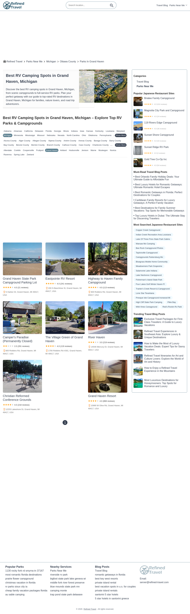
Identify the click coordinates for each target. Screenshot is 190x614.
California (28, 131)
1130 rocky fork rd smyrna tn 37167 (24, 570)
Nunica (113, 150)
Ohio (84, 135)
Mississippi (30, 135)
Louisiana (110, 131)
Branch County (53, 145)
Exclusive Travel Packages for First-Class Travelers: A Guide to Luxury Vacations (158, 322)
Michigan (51, 61)
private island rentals (106, 590)
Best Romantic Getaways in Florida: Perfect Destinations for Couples (158, 193)
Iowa (82, 131)
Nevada (61, 135)
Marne (93, 150)
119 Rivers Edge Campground (159, 126)
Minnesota (18, 135)
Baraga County (100, 141)
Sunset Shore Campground (159, 138)
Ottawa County (68, 61)
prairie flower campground (19, 578)
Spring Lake (19, 154)
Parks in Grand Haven (92, 61)
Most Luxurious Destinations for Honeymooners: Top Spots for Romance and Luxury (156, 383)
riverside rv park (59, 574)
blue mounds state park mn (65, 586)
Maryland (121, 131)
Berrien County (38, 145)
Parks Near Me (177, 5)
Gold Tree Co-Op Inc (159, 162)
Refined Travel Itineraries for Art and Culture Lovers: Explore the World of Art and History (159, 358)
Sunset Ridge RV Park (159, 150)
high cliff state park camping (149, 302)
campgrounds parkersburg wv (149, 257)
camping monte (58, 590)
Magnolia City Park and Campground (159, 113)
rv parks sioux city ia (16, 586)
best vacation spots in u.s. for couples (115, 586)
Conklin (17, 150)
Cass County (84, 145)
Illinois (66, 131)
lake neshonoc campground (149, 275)
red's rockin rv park (172, 307)
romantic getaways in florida (110, 574)
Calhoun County (69, 145)
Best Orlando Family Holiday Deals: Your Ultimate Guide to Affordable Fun (156, 178)
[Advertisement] (94, 32)
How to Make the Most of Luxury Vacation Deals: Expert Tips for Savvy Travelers (159, 346)
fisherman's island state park (149, 280)
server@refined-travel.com (154, 582)
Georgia (57, 131)
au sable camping (14, 594)
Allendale (8, 150)
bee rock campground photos (149, 248)
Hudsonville (74, 150)
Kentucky (99, 131)
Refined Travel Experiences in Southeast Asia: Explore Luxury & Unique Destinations (157, 334)
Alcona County (10, 141)
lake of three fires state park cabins (153, 239)
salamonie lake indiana (146, 271)
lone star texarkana (145, 293)
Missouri (40, 135)
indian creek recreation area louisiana (153, 234)
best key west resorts (106, 578)
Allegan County (39, 141)
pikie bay (172, 302)
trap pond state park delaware (66, 594)
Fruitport (39, 150)
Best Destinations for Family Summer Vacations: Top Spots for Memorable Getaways (159, 209)
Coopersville (28, 150)
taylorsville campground (146, 253)
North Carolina (73, 135)
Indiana (74, 131)
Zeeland (30, 154)
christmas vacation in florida (20, 582)
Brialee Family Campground (159, 101)
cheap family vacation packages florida (26, 590)
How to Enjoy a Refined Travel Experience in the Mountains (155, 371)
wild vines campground (146, 307)
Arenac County (85, 141)
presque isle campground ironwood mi (153, 298)
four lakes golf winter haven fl (150, 284)
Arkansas (18, 131)
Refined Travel (14, 61)
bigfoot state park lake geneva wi (68, 578)
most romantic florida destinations (23, 574)
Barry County (115, 141)
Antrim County (70, 141)
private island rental (105, 582)
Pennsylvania (105, 135)
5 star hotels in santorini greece (112, 598)
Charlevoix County (100, 145)
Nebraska (51, 135)
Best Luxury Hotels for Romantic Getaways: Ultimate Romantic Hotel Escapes (158, 186)
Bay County (9, 145)
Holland (63, 150)
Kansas (89, 131)
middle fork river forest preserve (67, 582)
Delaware (39, 131)
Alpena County (54, 141)
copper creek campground (148, 230)
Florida (49, 131)
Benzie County (22, 145)
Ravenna (8, 154)
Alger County (24, 141)
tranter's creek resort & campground (153, 289)
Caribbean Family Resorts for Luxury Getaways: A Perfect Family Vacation (154, 201)
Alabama (7, 131)
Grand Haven (52, 150)
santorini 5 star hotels (106, 594)
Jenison (84, 150)
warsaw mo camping (145, 244)
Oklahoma (92, 135)
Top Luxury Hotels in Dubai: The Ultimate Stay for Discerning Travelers (159, 217)
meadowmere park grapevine (149, 266)
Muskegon (103, 150)
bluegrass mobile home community (151, 262)
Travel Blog (162, 5)
